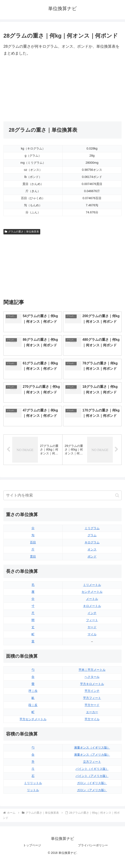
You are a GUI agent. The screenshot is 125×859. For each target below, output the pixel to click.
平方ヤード (92, 705)
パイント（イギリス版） (92, 768)
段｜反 (32, 705)
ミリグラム (92, 528)
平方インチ (92, 690)
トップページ (32, 845)
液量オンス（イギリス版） (92, 747)
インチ (92, 613)
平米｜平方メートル (92, 669)
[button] (117, 495)
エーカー (92, 712)
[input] (62, 495)
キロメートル (92, 606)
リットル (33, 790)
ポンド (92, 556)
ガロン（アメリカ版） (92, 790)
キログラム (92, 542)
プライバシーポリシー (93, 845)
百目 (33, 542)
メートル (92, 599)
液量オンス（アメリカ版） (92, 754)
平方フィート (92, 698)
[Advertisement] (33, 89)
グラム (92, 535)
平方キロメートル (92, 684)
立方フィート (92, 761)
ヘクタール (92, 677)
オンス (92, 549)
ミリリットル (33, 783)
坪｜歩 (32, 690)
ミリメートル (92, 585)
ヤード (92, 627)
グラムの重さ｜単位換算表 (22, 231)
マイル (92, 634)
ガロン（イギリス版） (92, 783)
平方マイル (92, 719)
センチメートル (92, 591)
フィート (92, 620)
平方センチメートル (32, 719)
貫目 (33, 556)
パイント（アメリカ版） (92, 776)
